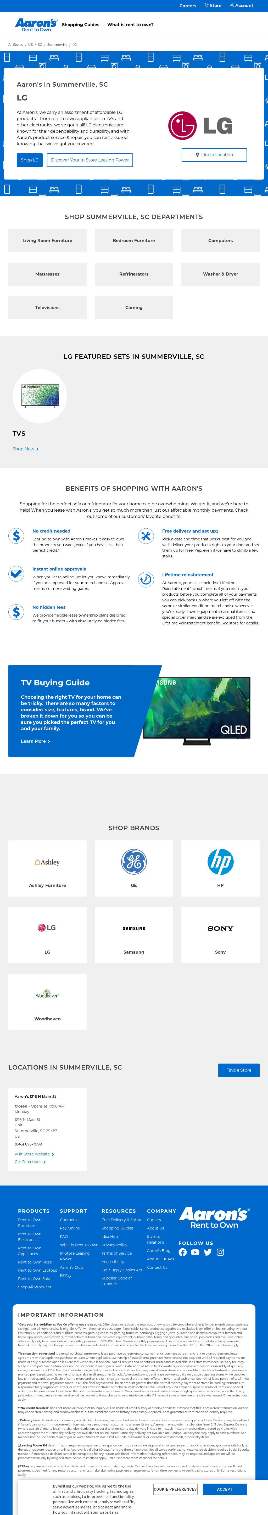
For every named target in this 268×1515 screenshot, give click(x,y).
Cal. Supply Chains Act (122, 1270)
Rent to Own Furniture (38, 1223)
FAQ (64, 1237)
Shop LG (29, 160)
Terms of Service (117, 1254)
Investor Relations (162, 1240)
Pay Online (70, 1229)
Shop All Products (34, 1288)
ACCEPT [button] (225, 1489)
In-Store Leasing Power (79, 1257)
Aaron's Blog (159, 1251)
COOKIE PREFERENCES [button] (175, 1489)
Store (213, 6)
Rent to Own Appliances (38, 1252)
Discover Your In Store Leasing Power (90, 160)
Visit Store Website (32, 1155)
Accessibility (113, 1262)
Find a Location (214, 154)
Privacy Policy (114, 1245)
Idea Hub (110, 1237)
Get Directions (28, 1162)
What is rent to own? (130, 24)
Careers (188, 5)
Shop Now (23, 448)
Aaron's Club (71, 1268)
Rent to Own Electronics (38, 1238)
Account (241, 6)
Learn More (33, 742)
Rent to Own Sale (34, 1279)
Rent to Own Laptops (37, 1271)
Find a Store (239, 1071)
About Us (155, 1229)
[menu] (134, 19)
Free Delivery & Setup (121, 1220)
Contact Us (70, 1220)
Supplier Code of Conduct (123, 1282)
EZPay (65, 1276)
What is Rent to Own (79, 1245)
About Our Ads (160, 1259)
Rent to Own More (35, 1263)
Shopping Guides (80, 24)
